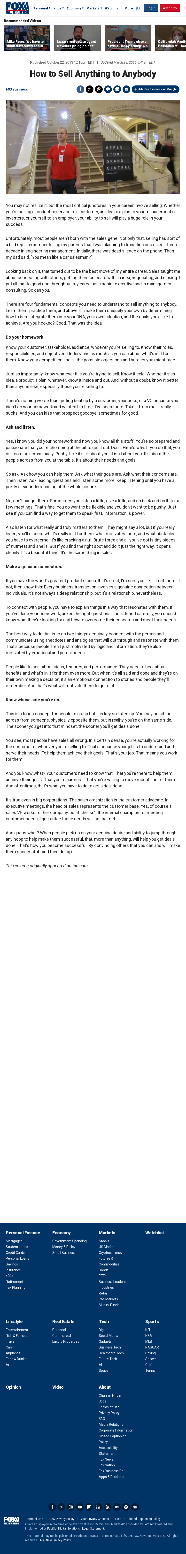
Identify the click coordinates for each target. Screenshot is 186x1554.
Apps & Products (111, 1477)
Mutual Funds (109, 1305)
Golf (148, 1365)
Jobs (102, 1401)
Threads (99, 89)
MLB (148, 1341)
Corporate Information (116, 1430)
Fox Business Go (111, 1471)
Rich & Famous (17, 1336)
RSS (107, 1507)
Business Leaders (112, 1282)
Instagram (71, 1507)
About (105, 1387)
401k (9, 1276)
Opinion (13, 1387)
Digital (103, 1330)
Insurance (13, 1270)
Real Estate (63, 1321)
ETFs (102, 1276)
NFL (148, 1330)
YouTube (80, 1507)
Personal (59, 1330)
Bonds (103, 1270)
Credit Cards (15, 1253)
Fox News (106, 1459)
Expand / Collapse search (139, 8)
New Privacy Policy (61, 1519)
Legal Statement (93, 1528)
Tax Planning (15, 1287)
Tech (104, 1321)
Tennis (150, 1370)
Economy (74, 8)
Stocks (104, 1241)
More (128, 8)
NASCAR (152, 1347)
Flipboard (89, 1507)
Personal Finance (47, 8)
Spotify (126, 1507)
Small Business (64, 1253)
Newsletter (117, 1507)
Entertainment (17, 1330)
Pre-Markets (108, 1299)
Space (103, 1370)
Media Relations (111, 1424)
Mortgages (14, 1241)
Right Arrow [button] (177, 38)
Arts (9, 1365)
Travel (10, 1341)
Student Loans (17, 1247)
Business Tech (110, 1347)
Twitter (89, 89)
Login (151, 8)
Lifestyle (14, 1321)
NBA (148, 1336)
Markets (93, 8)
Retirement (14, 1282)
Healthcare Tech (111, 1353)
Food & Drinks (16, 1359)
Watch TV (170, 8)
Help (118, 1519)
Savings (12, 1264)
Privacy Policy (109, 1413)
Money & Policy (63, 1247)
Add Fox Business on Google (158, 89)
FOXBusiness (17, 89)
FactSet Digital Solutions (63, 1528)
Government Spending (69, 1241)
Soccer (150, 1359)
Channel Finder (110, 1395)
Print (117, 89)
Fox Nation (107, 1465)
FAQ (102, 1419)
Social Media (108, 1336)
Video (58, 1387)
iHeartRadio (135, 1507)
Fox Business (17, 8)
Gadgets (105, 1341)
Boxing (150, 1353)
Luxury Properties (65, 1341)
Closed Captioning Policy (144, 1519)
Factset (149, 1524)
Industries (106, 1287)
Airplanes (13, 1353)
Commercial (61, 1336)
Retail (103, 1293)
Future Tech (108, 1359)
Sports (152, 1321)
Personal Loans (17, 1258)
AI (100, 1365)
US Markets (107, 1247)
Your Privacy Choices (95, 1519)
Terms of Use (109, 1407)
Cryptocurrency (110, 1253)
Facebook (80, 89)
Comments (108, 89)
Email (126, 89)
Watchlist (112, 8)
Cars (9, 1347)
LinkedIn (98, 1507)
